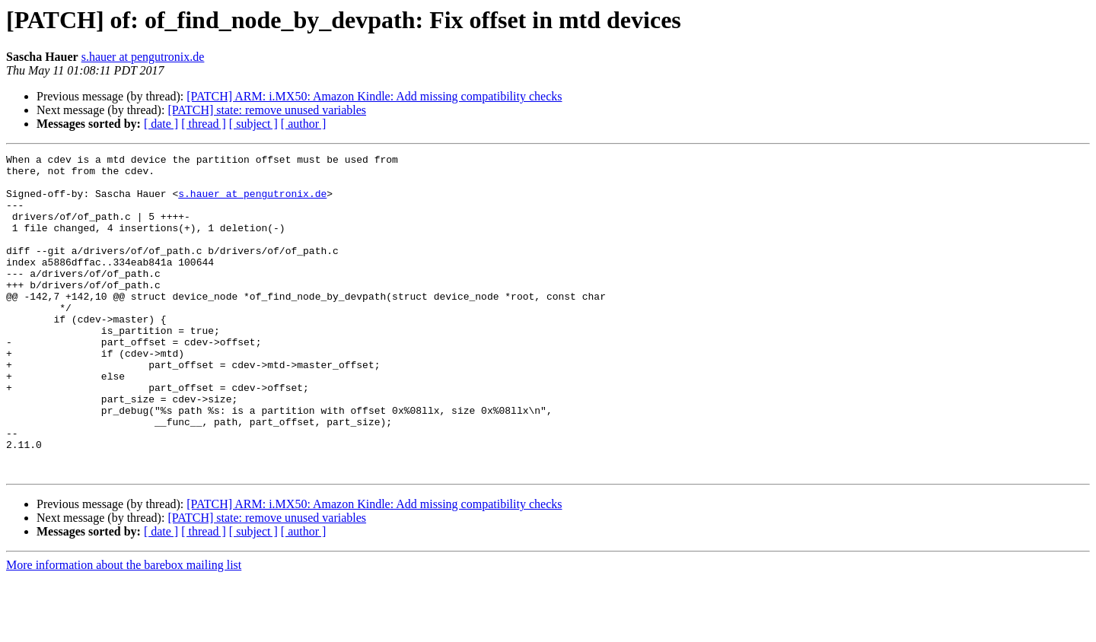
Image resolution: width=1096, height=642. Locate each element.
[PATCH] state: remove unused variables (266, 109)
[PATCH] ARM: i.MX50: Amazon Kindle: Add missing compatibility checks (374, 96)
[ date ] (161, 123)
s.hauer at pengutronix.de (143, 56)
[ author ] (304, 123)
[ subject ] (253, 123)
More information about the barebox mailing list (123, 628)
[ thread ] (203, 123)
